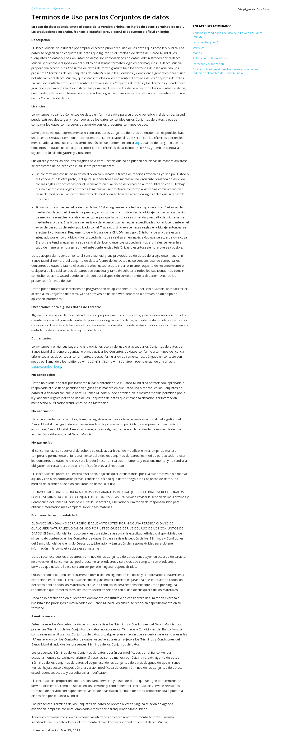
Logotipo (198, 47)
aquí (138, 142)
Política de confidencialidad (210, 58)
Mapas (197, 53)
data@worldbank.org (46, 366)
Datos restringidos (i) (206, 42)
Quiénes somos (40, 8)
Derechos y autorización (208, 64)
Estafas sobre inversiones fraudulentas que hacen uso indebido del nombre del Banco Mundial (228, 71)
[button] (261, 9)
